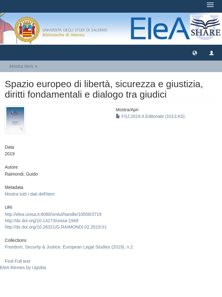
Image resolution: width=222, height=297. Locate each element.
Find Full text (17, 261)
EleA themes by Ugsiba (23, 267)
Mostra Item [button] (23, 66)
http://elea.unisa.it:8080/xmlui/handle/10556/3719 (53, 214)
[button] (194, 52)
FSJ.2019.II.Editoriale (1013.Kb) (150, 116)
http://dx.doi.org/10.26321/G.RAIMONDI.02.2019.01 (56, 226)
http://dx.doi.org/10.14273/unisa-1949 (41, 220)
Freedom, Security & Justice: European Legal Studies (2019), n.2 (69, 246)
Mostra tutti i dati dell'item (30, 194)
